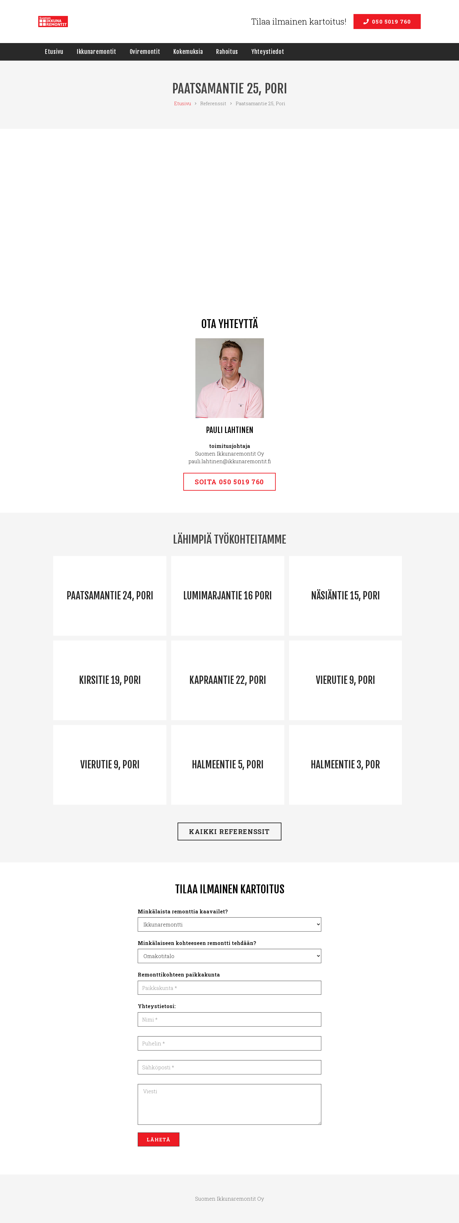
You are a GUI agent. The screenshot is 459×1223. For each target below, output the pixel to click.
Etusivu (182, 103)
